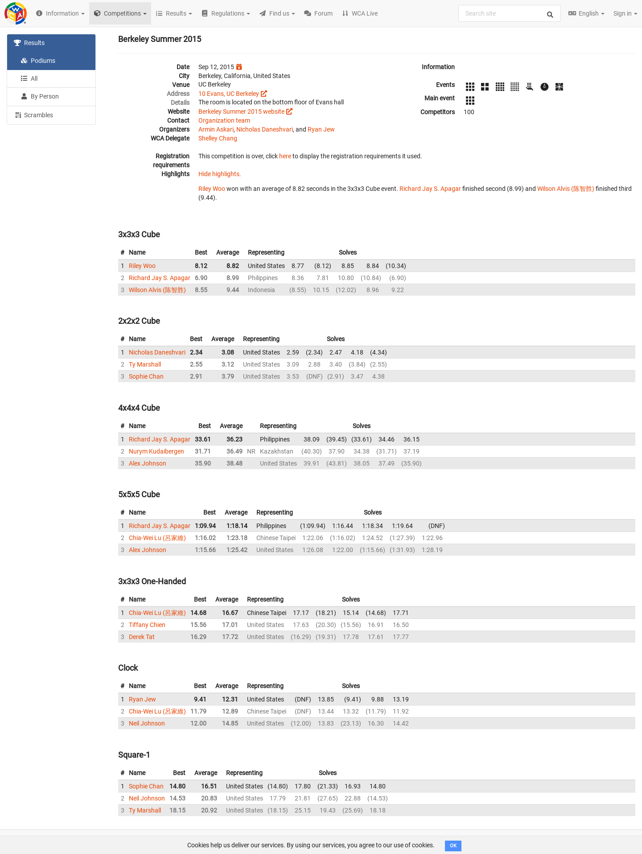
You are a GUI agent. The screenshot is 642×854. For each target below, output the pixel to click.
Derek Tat (142, 636)
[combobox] (509, 13)
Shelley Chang (217, 138)
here (285, 156)
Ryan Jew (321, 129)
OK (453, 846)
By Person (40, 96)
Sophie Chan (146, 376)
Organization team (224, 120)
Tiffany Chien (147, 624)
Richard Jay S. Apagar (430, 188)
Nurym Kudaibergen (156, 451)
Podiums (38, 60)
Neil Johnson (147, 723)
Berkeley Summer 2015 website (241, 111)
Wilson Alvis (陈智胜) (565, 188)
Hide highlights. (219, 173)
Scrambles (33, 115)
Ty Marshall (145, 364)
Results (29, 42)
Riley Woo (211, 188)
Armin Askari (216, 129)
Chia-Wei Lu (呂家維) (157, 537)
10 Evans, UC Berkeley (228, 93)
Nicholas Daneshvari (264, 129)
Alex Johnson (147, 463)
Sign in (625, 13)
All (29, 78)
